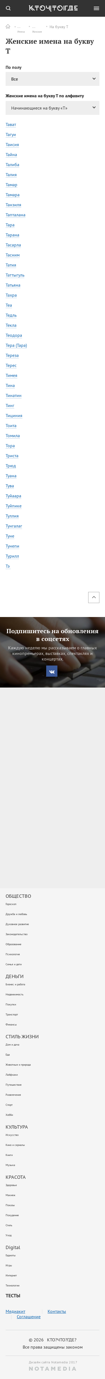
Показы (10, 1205)
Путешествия (14, 1085)
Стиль (9, 1225)
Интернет (11, 1275)
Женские (44, 26)
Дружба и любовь (16, 914)
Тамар (11, 184)
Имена (23, 26)
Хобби (9, 1115)
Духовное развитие (17, 924)
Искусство (12, 1135)
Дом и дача (12, 1044)
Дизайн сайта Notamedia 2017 (52, 1365)
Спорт (9, 1105)
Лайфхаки (12, 1074)
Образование (13, 944)
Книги (9, 1155)
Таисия (12, 144)
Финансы (11, 1024)
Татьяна (13, 285)
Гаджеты (11, 1255)
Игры (9, 1265)
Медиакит (15, 1311)
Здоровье (11, 1185)
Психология (13, 954)
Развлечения (13, 1095)
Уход (8, 1235)
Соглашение (29, 1316)
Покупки (11, 1004)
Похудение (12, 1215)
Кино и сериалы (15, 1145)
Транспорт (12, 1014)
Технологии (12, 1285)
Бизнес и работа (15, 984)
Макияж (10, 1195)
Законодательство (16, 934)
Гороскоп (11, 904)
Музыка (10, 1165)
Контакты (57, 1311)
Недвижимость (15, 994)
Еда (8, 1054)
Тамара (13, 194)
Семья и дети (14, 964)
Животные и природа (18, 1064)
